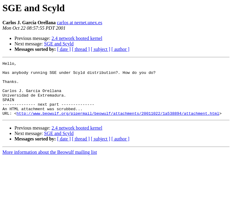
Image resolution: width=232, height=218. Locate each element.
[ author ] (120, 49)
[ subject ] (100, 49)
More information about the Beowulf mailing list (49, 163)
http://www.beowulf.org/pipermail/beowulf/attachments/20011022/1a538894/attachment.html (118, 124)
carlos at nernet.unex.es (79, 22)
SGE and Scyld (59, 43)
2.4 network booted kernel (77, 38)
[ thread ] (81, 49)
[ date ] (64, 49)
